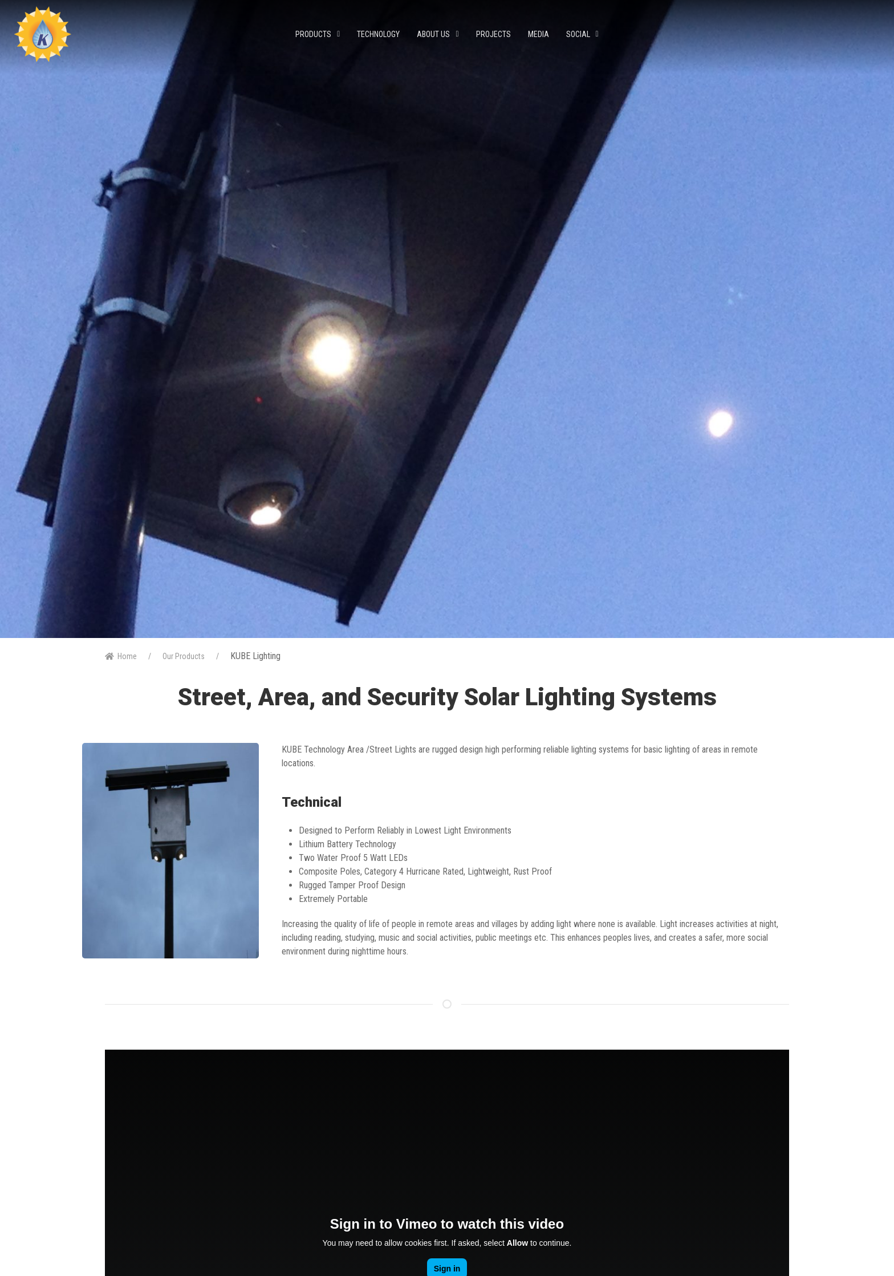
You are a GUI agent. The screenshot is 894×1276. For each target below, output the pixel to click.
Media (538, 34)
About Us (437, 34)
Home (121, 656)
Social (582, 34)
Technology (378, 34)
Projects (493, 34)
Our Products (183, 656)
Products (317, 34)
